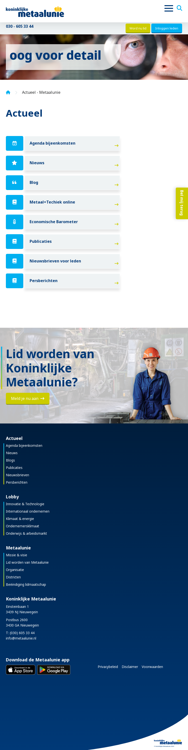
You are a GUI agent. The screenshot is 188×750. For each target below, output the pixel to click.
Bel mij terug (182, 203)
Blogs (10, 460)
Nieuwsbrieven (17, 475)
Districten (13, 577)
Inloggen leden (166, 28)
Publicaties (41, 241)
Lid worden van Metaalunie (27, 562)
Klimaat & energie (20, 518)
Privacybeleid (108, 666)
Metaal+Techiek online (52, 202)
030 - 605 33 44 (19, 26)
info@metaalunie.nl (21, 638)
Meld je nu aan (27, 398)
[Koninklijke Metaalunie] (49, 11)
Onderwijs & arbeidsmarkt (26, 533)
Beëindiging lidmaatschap (26, 584)
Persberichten (44, 280)
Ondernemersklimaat (22, 526)
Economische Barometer (54, 221)
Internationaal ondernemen (27, 511)
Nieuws (37, 162)
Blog (34, 182)
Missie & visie (16, 555)
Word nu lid (137, 28)
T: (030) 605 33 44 (20, 632)
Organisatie (15, 569)
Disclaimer (130, 666)
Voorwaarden (152, 666)
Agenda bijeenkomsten (52, 143)
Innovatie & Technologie (25, 504)
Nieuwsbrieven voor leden (55, 261)
